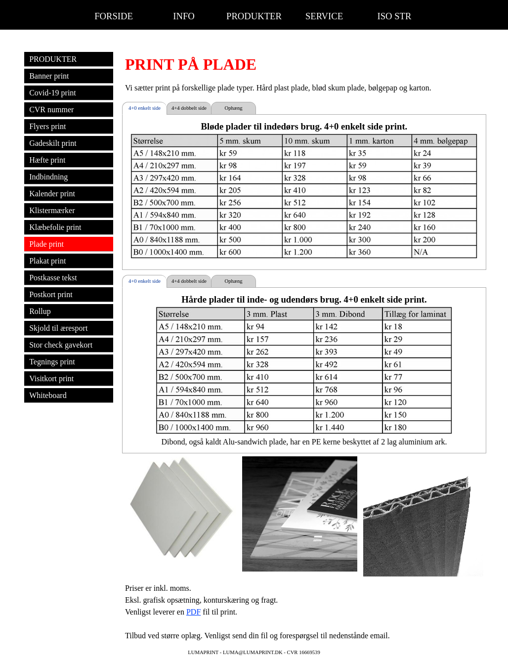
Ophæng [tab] (233, 108)
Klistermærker (52, 210)
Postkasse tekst (53, 277)
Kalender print (52, 193)
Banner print (49, 76)
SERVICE (324, 16)
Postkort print (51, 294)
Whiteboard (48, 395)
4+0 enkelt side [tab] (144, 108)
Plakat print (47, 261)
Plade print (46, 244)
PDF (193, 612)
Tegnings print (52, 361)
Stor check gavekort (60, 345)
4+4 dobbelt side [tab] (189, 108)
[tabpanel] (304, 64)
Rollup (40, 311)
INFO (184, 16)
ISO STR (395, 16)
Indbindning (48, 177)
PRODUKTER (254, 16)
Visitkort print (51, 378)
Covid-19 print (52, 92)
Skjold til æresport (58, 328)
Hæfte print (47, 160)
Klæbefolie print (55, 227)
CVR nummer (51, 109)
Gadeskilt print (53, 143)
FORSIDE (113, 16)
